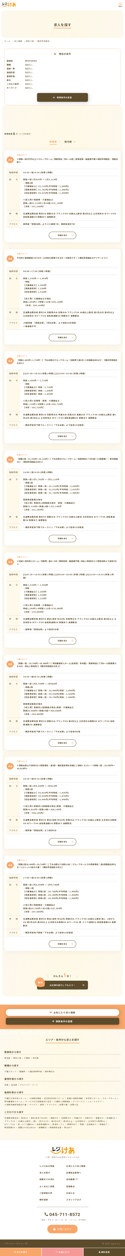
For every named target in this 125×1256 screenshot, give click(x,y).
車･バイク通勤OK (26, 1124)
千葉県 (27, 1058)
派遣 (6, 1084)
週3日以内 (56, 1121)
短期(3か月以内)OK (27, 1127)
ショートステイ (95, 1101)
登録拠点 (70, 1186)
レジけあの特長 (47, 1166)
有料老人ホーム (93, 1098)
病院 (42, 1104)
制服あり (104, 1124)
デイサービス (79, 1101)
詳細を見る (62, 235)
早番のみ (78, 1118)
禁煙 (82, 1124)
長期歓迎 (43, 1127)
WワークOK (9, 1124)
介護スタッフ (10, 1071)
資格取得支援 (55, 1127)
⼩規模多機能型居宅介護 (15, 1104)
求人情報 (18, 41)
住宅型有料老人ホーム (54, 1098)
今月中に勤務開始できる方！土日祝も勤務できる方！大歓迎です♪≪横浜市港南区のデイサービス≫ (62, 257)
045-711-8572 (62, 1214)
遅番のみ (100, 1118)
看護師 (22, 1071)
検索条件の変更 (62, 97)
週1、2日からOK (41, 1121)
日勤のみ (89, 1118)
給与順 (70, 141)
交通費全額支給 (11, 1118)
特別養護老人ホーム (13, 1101)
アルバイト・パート (29, 1084)
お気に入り (62, 1252)
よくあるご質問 (47, 1186)
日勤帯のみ (66, 1118)
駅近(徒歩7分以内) (39, 1118)
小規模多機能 (35, 1098)
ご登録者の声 (46, 1193)
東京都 (7, 1058)
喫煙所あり (72, 1124)
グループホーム (109, 1098)
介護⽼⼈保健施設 (62, 1101)
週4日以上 (68, 1121)
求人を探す (21, 1252)
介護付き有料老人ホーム (15, 1098)
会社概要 (72, 1179)
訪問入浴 (74, 1104)
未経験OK (110, 1118)
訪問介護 (63, 1104)
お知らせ (70, 1193)
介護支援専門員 (35, 1071)
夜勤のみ (55, 1118)
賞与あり (68, 1127)
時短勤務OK (9, 1127)
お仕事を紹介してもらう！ (62, 985)
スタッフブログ (73, 1199)
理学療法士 (50, 1071)
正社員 (14, 1084)
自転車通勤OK (43, 1124)
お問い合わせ (62, 1229)
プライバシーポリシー (15, 1243)
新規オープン (58, 1124)
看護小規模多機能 (75, 1098)
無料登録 (104, 1252)
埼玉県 (36, 1058)
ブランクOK (9, 1121)
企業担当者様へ (73, 1172)
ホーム (7, 41)
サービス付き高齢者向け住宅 (38, 1101)
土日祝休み (80, 1121)
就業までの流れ (47, 1179)
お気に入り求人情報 (62, 1012)
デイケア (33, 1104)
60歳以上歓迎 (24, 1121)
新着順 (55, 141)
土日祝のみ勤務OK (96, 1121)
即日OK (24, 1118)
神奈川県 (30, 41)
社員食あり (92, 1124)
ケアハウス (52, 1104)
